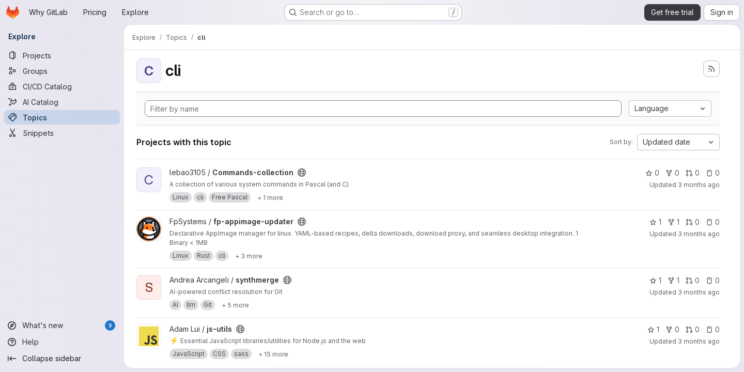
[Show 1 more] (270, 197)
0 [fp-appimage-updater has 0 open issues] (713, 222)
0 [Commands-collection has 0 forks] (672, 172)
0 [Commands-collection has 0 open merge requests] (693, 172)
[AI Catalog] (62, 102)
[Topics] (62, 117)
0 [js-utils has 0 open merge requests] (693, 329)
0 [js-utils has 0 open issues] (713, 329)
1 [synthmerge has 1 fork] (673, 280)
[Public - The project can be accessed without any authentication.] (302, 172)
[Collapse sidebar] (62, 358)
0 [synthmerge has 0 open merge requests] (693, 280)
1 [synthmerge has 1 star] (655, 280)
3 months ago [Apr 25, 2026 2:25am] (699, 234)
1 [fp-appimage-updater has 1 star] (655, 222)
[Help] (62, 342)
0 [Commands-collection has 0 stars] (652, 172)
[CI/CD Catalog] (62, 86)
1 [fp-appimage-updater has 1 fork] (673, 222)
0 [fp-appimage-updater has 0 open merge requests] (693, 222)
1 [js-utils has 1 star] (653, 329)
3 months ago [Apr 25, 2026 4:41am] (699, 185)
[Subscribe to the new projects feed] (711, 68)
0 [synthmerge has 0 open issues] (713, 280)
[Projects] (62, 55)
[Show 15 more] (273, 354)
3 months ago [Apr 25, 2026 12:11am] (699, 341)
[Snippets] (62, 133)
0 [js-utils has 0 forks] (672, 329)
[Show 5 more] (235, 305)
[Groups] (62, 71)
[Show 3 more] (248, 256)
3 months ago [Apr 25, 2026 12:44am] (699, 292)
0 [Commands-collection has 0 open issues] (713, 172)
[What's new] (62, 325)
